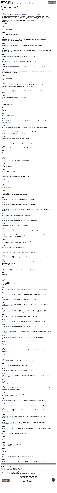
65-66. (3, 422)
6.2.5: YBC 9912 (16, 71)
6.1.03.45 (8, 209)
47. (3, 199)
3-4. (3, 39)
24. (3, 103)
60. (3, 247)
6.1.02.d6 (8, 120)
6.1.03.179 (10, 310)
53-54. (3, 230)
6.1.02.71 (10, 356)
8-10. (3, 289)
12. (3, 71)
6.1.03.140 (10, 387)
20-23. (3, 97)
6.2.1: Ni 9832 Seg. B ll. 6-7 (19, 209)
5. (2, 45)
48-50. (3, 381)
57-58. (3, 405)
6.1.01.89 (8, 204)
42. (3, 176)
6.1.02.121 (10, 400)
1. (2, 28)
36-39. (3, 349)
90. (3, 456)
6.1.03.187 (10, 410)
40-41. (3, 356)
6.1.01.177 (10, 261)
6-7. (3, 50)
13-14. (3, 299)
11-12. (3, 294)
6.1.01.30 (8, 337)
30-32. (3, 132)
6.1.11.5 (15, 234)
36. (3, 152)
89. (3, 450)
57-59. (3, 241)
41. (3, 171)
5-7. (3, 281)
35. (3, 147)
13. (3, 77)
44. (3, 370)
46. (3, 192)
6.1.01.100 (9, 252)
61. (3, 252)
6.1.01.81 (10, 127)
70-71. (3, 438)
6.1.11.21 (8, 199)
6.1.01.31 (8, 176)
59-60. (3, 410)
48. (3, 204)
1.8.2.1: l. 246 (16, 39)
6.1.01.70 (8, 456)
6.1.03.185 (9, 220)
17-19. (3, 310)
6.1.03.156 (9, 66)
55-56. (3, 234)
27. (3, 120)
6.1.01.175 (10, 241)
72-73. (3, 444)
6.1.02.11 (8, 269)
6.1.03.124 (8, 56)
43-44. (3, 181)
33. (3, 138)
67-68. (3, 428)
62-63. (3, 257)
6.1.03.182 (9, 370)
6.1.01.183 (10, 304)
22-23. (3, 321)
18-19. (3, 91)
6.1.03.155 (10, 61)
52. (3, 225)
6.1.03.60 (8, 326)
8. (2, 56)
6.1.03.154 (9, 39)
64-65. (3, 261)
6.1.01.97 (10, 422)
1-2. (3, 269)
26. (3, 115)
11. (3, 66)
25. (3, 109)
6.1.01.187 (10, 294)
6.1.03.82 (8, 50)
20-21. (3, 316)
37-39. (3, 159)
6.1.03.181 (9, 365)
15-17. (3, 84)
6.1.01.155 (10, 375)
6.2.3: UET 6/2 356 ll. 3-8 (33, 14)
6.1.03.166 (10, 321)
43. (3, 365)
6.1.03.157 (16, 84)
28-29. (3, 127)
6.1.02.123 (10, 405)
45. (3, 185)
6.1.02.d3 (8, 138)
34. (3, 143)
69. (3, 433)
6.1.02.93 (10, 331)
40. (3, 165)
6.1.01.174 (10, 230)
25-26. (3, 331)
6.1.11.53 (15, 422)
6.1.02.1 (8, 14)
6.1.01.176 (10, 257)
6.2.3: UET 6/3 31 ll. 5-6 (19, 331)
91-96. (3, 461)
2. (2, 34)
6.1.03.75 (8, 71)
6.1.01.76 (7, 45)
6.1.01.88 (10, 84)
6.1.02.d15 (10, 316)
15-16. (3, 304)
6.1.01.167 (10, 91)
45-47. (3, 375)
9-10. (3, 61)
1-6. (3, 14)
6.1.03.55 (10, 234)
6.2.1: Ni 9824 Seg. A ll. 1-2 (18, 14)
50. (3, 215)
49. (3, 209)
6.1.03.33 (8, 416)
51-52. (3, 387)
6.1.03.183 (10, 428)
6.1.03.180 (9, 361)
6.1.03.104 (10, 289)
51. (3, 220)
